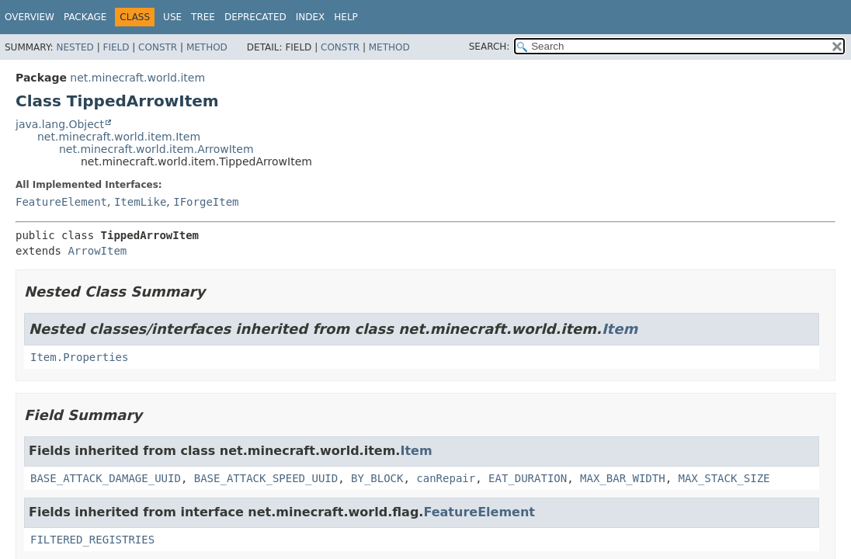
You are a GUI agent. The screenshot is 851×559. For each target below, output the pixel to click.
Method (207, 47)
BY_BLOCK (377, 478)
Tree (203, 17)
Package (85, 17)
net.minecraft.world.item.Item (118, 136)
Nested (74, 47)
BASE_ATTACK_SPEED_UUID (266, 478)
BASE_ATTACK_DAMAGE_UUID (105, 478)
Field (115, 47)
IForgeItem (205, 202)
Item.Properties (79, 357)
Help (346, 17)
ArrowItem (97, 251)
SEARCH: (489, 46)
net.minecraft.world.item (137, 77)
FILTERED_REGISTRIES (92, 539)
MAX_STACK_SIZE (724, 478)
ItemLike (140, 202)
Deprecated (255, 17)
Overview (29, 17)
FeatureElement (61, 202)
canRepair (445, 478)
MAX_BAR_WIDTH (622, 478)
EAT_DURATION (527, 478)
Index (310, 17)
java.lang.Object (60, 124)
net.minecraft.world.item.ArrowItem (156, 149)
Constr (157, 47)
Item (619, 329)
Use (172, 17)
